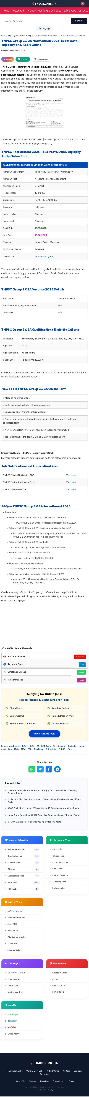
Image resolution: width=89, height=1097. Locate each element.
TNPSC (62, 749)
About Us (32, 1081)
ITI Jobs (22, 869)
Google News (41, 59)
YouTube (10, 1028)
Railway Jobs (57, 888)
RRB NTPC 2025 (58, 973)
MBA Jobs (22, 882)
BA (38, 746)
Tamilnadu (39, 749)
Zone (70, 749)
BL (54, 746)
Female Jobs (12, 986)
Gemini (7, 59)
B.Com (25, 746)
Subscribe (79, 657)
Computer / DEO (59, 863)
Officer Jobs (57, 856)
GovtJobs (72, 746)
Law (10, 749)
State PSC (11, 924)
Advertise (44, 1074)
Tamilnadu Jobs (15, 1071)
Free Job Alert (13, 979)
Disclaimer (44, 1081)
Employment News (15, 973)
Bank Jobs (56, 869)
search (79, 21)
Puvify (50, 1090)
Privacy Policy (58, 1081)
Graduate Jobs (22, 856)
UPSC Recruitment (15, 918)
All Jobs (66, 1071)
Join (82, 665)
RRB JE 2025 (57, 992)
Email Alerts (12, 1034)
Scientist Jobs (12, 950)
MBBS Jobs (22, 889)
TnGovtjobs (51, 749)
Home (6, 11)
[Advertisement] (44, 624)
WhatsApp (11, 1015)
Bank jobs (70, 11)
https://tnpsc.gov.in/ (44, 256)
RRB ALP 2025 (57, 986)
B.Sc (32, 746)
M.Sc (16, 749)
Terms (71, 1081)
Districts (78, 1071)
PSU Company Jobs (15, 937)
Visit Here (71, 475)
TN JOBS (31, 11)
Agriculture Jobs (14, 992)
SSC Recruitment (14, 911)
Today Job (18, 11)
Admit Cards (53, 1071)
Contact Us (20, 1081)
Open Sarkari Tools (44, 734)
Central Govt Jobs (34, 1071)
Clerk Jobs (56, 850)
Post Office (11, 931)
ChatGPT (22, 59)
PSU (30, 749)
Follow (81, 673)
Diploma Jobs (22, 863)
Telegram (11, 1021)
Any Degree (15, 746)
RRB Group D (57, 979)
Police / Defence (59, 876)
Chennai (61, 746)
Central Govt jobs (49, 11)
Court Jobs (11, 944)
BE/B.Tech (46, 746)
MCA (23, 749)
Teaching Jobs (58, 882)
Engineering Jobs (22, 876)
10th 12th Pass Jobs (22, 850)
